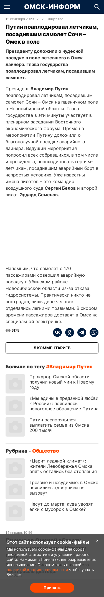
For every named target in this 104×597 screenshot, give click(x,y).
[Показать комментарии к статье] (52, 347)
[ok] (68, 332)
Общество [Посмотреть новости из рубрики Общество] (55, 19)
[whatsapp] (92, 332)
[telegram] (80, 332)
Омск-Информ (52, 7)
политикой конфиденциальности (37, 569)
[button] (7, 7)
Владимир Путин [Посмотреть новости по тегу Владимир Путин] (71, 366)
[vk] (57, 332)
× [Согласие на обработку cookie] (97, 540)
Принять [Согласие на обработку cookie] (52, 587)
